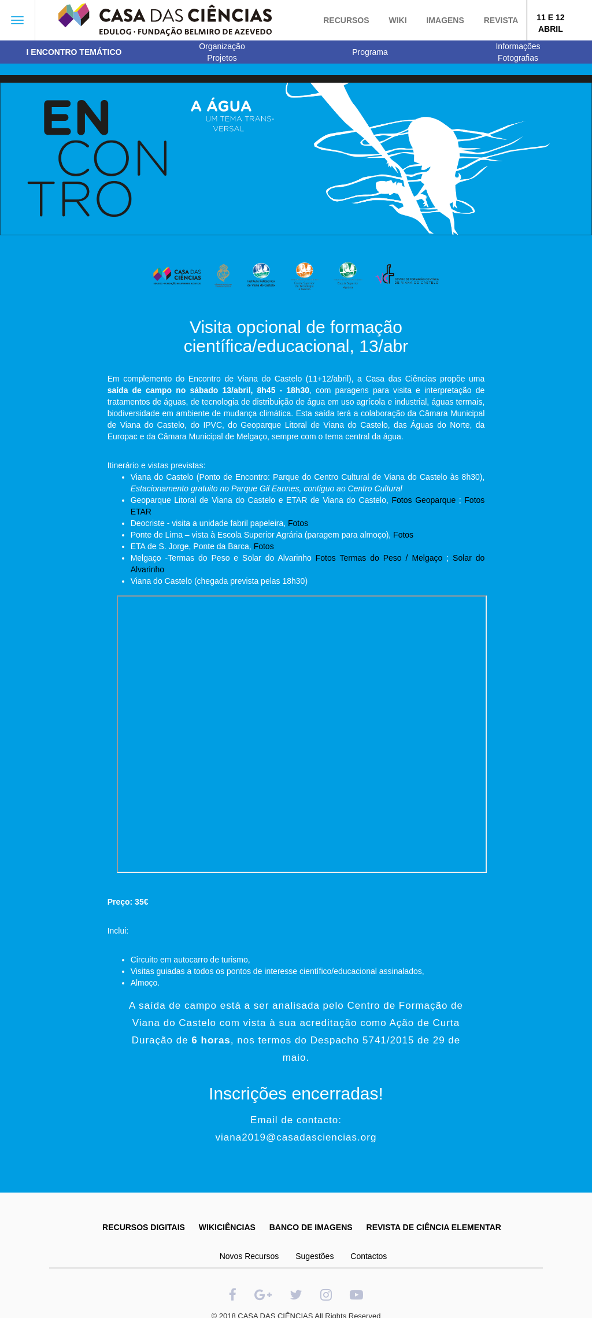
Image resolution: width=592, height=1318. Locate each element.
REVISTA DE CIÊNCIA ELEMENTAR (434, 1227)
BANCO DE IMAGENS (311, 1227)
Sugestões (314, 1256)
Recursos (346, 20)
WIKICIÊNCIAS (227, 1227)
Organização (222, 46)
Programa (369, 52)
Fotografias (518, 57)
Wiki (397, 20)
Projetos (221, 57)
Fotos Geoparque (424, 500)
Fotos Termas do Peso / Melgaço (379, 557)
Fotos (298, 523)
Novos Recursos (249, 1256)
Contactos (368, 1256)
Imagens (445, 20)
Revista (501, 20)
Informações (517, 46)
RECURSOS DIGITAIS (143, 1227)
